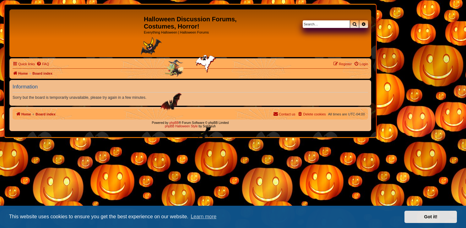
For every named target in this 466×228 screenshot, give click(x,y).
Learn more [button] (203, 216)
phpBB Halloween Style (181, 126)
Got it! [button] (430, 216)
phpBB (174, 123)
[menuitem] (42, 64)
